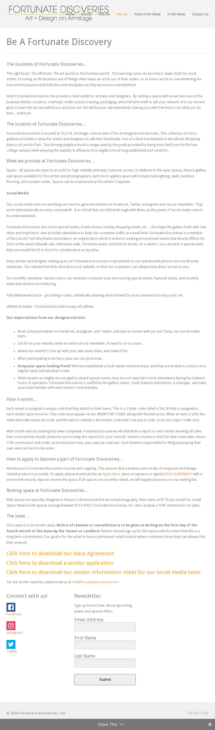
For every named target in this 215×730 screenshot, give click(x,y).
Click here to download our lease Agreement (60, 553)
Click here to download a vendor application (59, 563)
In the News (176, 14)
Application (111, 474)
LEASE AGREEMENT (177, 474)
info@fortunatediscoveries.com (94, 582)
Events (86, 14)
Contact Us (200, 14)
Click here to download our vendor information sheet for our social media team (103, 572)
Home (70, 14)
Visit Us (103, 14)
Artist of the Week (147, 14)
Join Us (122, 14)
